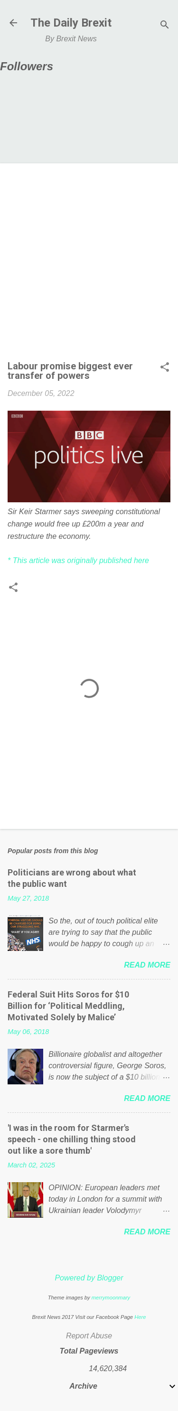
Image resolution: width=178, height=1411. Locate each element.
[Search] (164, 25)
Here (140, 1317)
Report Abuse (89, 1336)
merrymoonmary (111, 1297)
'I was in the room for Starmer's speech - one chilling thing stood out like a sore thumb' (72, 1139)
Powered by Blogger (89, 1278)
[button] (164, 368)
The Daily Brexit (71, 22)
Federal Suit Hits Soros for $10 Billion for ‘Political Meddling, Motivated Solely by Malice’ (68, 1005)
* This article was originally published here (78, 560)
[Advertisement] (89, 265)
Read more (147, 965)
